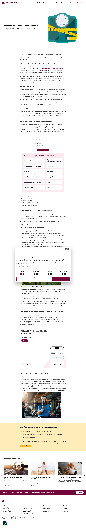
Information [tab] (36, 252)
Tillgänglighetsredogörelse (29, 513)
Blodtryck (39, 2)
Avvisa (25, 279)
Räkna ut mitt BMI (43, 149)
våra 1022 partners (23, 258)
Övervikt (45, 2)
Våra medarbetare (6, 511)
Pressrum (65, 511)
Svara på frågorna (25, 445)
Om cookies (25, 507)
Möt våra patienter (67, 513)
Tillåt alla (61, 279)
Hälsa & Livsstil (56, 2)
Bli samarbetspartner (7, 513)
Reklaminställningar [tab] (50, 252)
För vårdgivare (46, 507)
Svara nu (25, 340)
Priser (50, 2)
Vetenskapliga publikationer (9, 510)
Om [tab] (64, 252)
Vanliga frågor (46, 508)
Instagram (65, 510)
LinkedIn (65, 508)
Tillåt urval (43, 279)
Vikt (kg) (37, 136)
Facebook (65, 507)
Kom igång (80, 2)
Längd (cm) (38, 143)
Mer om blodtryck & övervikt (68, 2)
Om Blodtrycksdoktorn (7, 507)
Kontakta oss (46, 510)
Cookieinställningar (27, 508)
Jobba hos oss (5, 508)
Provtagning (46, 511)
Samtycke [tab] (22, 252)
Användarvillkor (26, 511)
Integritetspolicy (27, 510)
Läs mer (6, 485)
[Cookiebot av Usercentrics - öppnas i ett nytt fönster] (64, 249)
